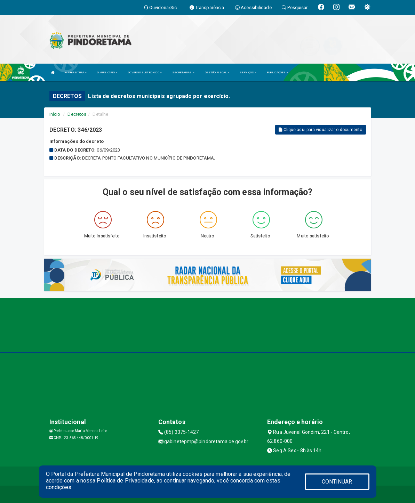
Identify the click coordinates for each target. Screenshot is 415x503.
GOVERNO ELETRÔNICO (145, 72)
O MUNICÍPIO (107, 72)
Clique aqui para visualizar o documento (320, 129)
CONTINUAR (337, 481)
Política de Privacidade (125, 480)
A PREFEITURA (76, 72)
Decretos (76, 114)
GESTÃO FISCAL (217, 72)
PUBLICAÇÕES (277, 72)
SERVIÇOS (248, 72)
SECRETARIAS (183, 72)
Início (55, 114)
